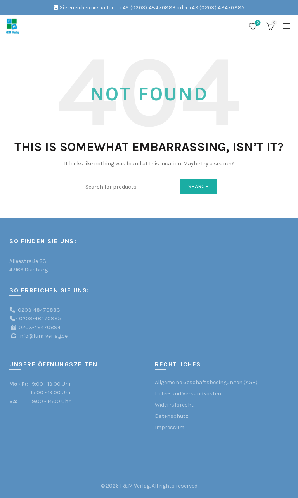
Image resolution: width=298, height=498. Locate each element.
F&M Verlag (135, 486)
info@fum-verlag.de (43, 336)
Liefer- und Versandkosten (188, 393)
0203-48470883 (39, 310)
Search (198, 186)
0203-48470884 (40, 327)
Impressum (169, 427)
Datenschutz (171, 416)
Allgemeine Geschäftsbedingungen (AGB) (206, 382)
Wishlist (257, 23)
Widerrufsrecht (174, 405)
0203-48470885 (40, 318)
